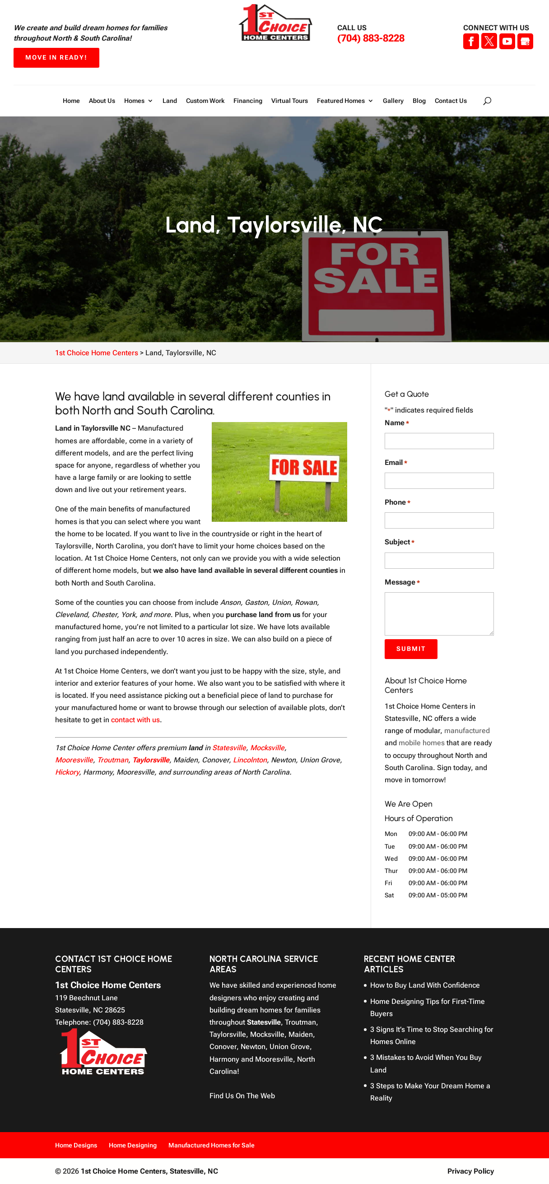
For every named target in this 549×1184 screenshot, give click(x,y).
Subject (399, 542)
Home (71, 101)
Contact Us (451, 101)
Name (397, 423)
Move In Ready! (56, 57)
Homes (134, 101)
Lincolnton (250, 760)
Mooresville (74, 760)
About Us (102, 101)
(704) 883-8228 (371, 38)
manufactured (467, 730)
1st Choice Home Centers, (149, 1171)
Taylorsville (150, 760)
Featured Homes (341, 101)
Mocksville (267, 747)
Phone (397, 503)
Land (170, 101)
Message (402, 582)
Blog (419, 101)
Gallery (393, 101)
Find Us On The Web (242, 1095)
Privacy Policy (470, 1171)
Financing (247, 101)
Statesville (229, 747)
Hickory (67, 772)
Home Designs (76, 1145)
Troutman (112, 760)
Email (396, 463)
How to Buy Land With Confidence (425, 985)
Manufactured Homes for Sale (211, 1145)
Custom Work (205, 101)
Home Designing (133, 1145)
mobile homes (422, 742)
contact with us (135, 719)
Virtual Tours (289, 101)
